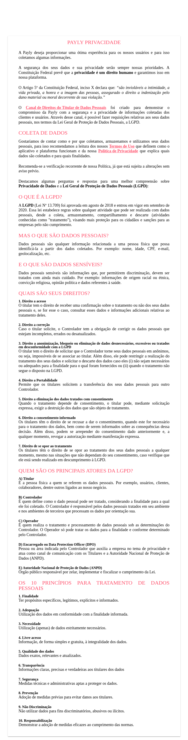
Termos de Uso (121, 146)
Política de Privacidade (118, 151)
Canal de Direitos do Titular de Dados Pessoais (66, 107)
